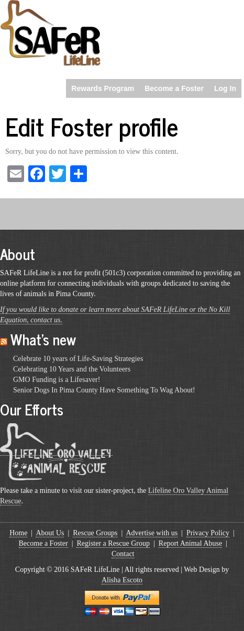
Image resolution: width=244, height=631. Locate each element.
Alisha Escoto (122, 580)
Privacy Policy (207, 533)
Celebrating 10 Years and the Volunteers (71, 369)
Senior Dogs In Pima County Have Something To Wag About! (104, 390)
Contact (123, 554)
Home (18, 533)
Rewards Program (102, 88)
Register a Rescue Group (113, 543)
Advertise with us (152, 533)
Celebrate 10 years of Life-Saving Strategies (78, 359)
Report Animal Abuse (190, 543)
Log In (225, 88)
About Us (50, 533)
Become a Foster (174, 88)
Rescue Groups (95, 533)
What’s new (43, 339)
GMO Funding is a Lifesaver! (56, 380)
